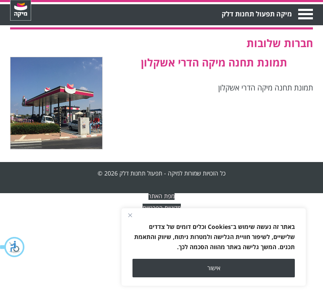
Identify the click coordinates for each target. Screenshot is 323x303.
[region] (213, 247)
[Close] (130, 215)
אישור (213, 268)
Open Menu (305, 14)
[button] (12, 247)
